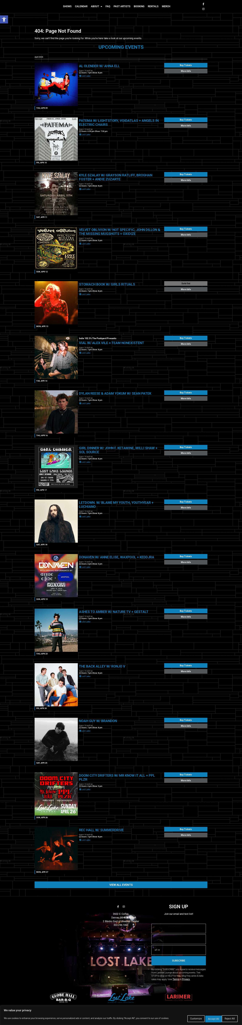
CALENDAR (81, 7)
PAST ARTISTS (122, 7)
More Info (186, 72)
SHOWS (67, 7)
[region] (121, 1016)
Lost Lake (85, 77)
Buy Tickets (186, 67)
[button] (4, 19)
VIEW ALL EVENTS (121, 886)
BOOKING (139, 7)
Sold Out (186, 285)
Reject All (207, 1018)
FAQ (108, 7)
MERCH (166, 7)
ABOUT (96, 7)
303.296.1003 (121, 926)
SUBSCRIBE (178, 962)
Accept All (228, 1018)
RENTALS (153, 7)
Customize (186, 1018)
